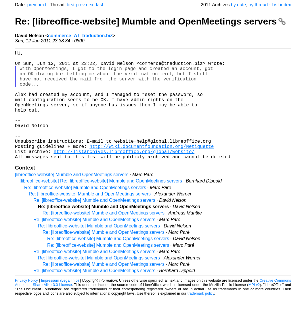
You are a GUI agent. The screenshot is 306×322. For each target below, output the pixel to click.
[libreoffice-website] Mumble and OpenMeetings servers (72, 198)
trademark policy (201, 317)
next (41, 4)
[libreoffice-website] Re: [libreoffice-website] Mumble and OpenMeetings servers (101, 205)
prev (31, 4)
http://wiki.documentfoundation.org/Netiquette (151, 168)
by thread (258, 4)
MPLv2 (254, 309)
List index (281, 4)
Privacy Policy (26, 304)
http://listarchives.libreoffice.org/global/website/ (123, 174)
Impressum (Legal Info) (60, 304)
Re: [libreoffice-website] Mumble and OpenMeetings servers (150, 21)
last (99, 4)
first (70, 4)
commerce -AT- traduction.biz (80, 35)
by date (238, 4)
